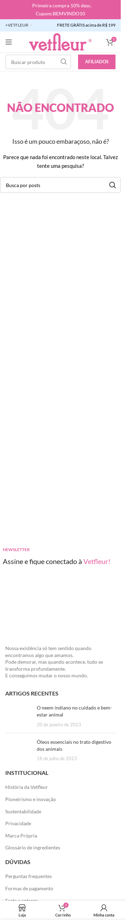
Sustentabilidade (23, 811)
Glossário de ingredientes (32, 847)
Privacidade (18, 823)
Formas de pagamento (29, 888)
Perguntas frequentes (28, 876)
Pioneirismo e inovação (30, 799)
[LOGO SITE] (60, 41)
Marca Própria (21, 836)
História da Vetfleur (26, 787)
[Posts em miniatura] (18, 716)
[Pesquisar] (38, 62)
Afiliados (96, 61)
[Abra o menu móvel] (9, 42)
